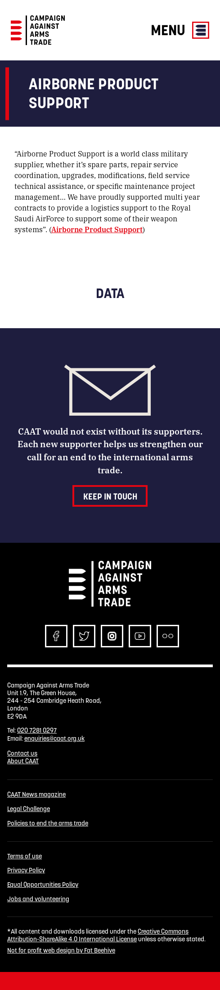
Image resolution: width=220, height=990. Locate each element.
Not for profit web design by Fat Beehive (61, 950)
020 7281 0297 (37, 730)
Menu (180, 30)
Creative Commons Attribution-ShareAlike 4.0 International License (98, 935)
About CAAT (23, 761)
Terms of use (24, 856)
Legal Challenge (28, 809)
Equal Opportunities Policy (42, 885)
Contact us (22, 753)
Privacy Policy (26, 870)
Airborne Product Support (97, 229)
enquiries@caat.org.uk (54, 738)
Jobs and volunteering (38, 899)
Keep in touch (110, 496)
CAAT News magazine (36, 794)
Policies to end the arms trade (47, 823)
